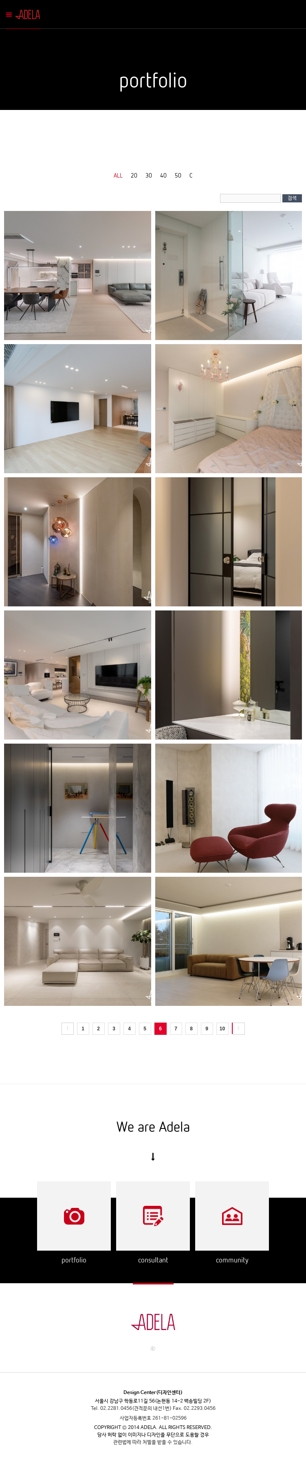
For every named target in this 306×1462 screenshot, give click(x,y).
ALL (118, 175)
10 (222, 1029)
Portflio (74, 1216)
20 (134, 175)
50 (178, 175)
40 (163, 175)
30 (148, 175)
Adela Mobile (29, 14)
